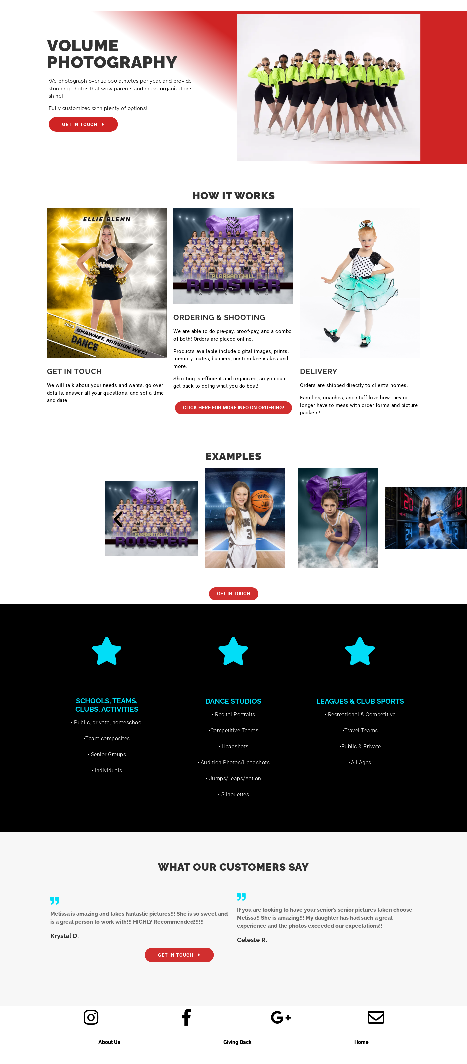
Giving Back (237, 1042)
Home (361, 1042)
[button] (278, 520)
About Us (109, 1042)
